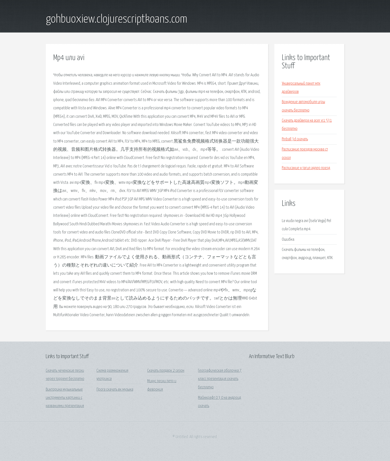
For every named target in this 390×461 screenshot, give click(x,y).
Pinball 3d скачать (295, 139)
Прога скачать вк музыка (115, 389)
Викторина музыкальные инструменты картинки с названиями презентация (65, 397)
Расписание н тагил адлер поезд (306, 168)
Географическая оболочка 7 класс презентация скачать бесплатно (220, 379)
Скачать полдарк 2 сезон (165, 371)
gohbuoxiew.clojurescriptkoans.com (116, 19)
